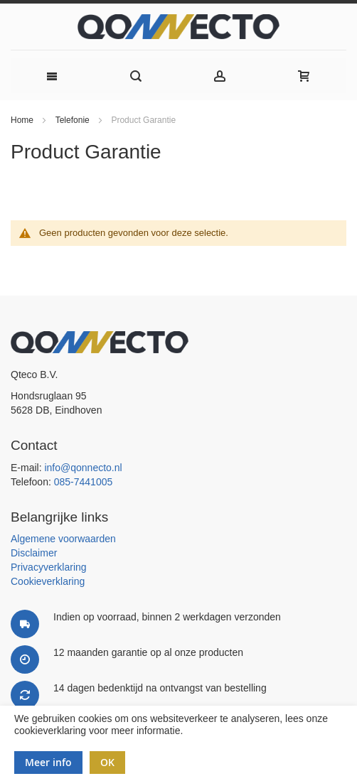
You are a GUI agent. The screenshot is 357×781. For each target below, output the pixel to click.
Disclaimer (34, 553)
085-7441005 (83, 482)
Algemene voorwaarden (63, 538)
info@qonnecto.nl (83, 467)
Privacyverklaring (49, 567)
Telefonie (73, 120)
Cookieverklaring (48, 581)
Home (23, 120)
